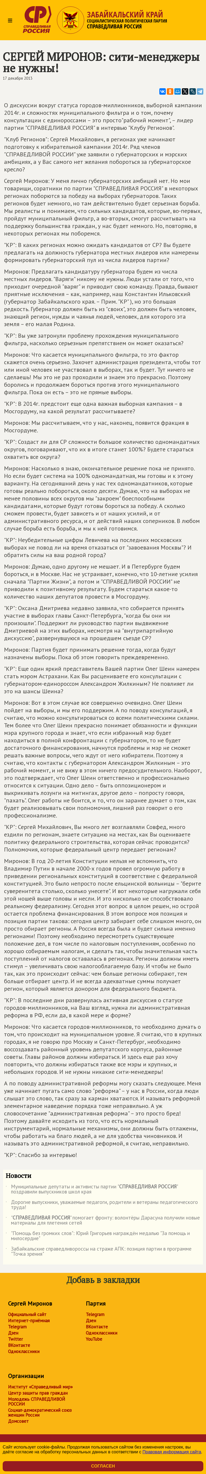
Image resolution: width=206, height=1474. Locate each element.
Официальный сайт (27, 1314)
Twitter (15, 1339)
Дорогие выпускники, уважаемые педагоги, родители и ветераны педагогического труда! (102, 1205)
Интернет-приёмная (29, 1320)
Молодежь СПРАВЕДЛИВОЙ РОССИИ (36, 1401)
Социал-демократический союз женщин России (40, 1412)
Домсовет (18, 1421)
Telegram (17, 1326)
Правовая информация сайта (171, 1452)
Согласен (103, 1466)
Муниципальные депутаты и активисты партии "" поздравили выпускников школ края (92, 1189)
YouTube (94, 1339)
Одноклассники (23, 1351)
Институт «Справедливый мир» (40, 1386)
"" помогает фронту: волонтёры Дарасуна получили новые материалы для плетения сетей (103, 1220)
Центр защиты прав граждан (38, 1393)
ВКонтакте (19, 1345)
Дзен (13, 1333)
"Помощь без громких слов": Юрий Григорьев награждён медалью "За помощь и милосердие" (98, 1236)
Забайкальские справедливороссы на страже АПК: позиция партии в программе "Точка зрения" (99, 1251)
